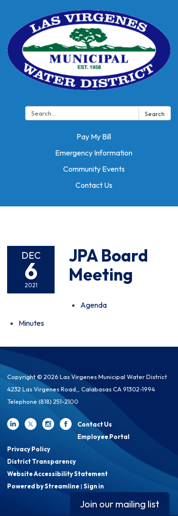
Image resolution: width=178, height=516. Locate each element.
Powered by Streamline (43, 486)
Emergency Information (93, 152)
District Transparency (41, 461)
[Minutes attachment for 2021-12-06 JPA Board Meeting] (31, 323)
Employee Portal (103, 436)
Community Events (94, 169)
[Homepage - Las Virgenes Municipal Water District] (89, 55)
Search (155, 113)
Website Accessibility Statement (57, 473)
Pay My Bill (93, 136)
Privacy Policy (28, 449)
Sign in (94, 486)
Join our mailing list (119, 504)
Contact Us (93, 185)
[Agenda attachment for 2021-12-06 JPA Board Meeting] (93, 305)
